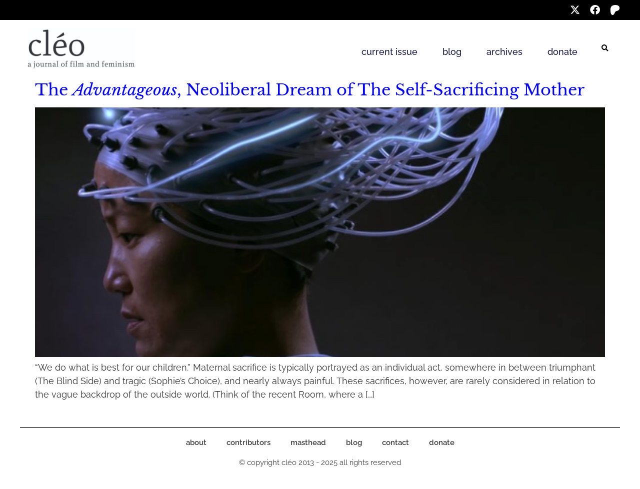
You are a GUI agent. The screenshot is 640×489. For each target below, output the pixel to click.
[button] (605, 48)
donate (563, 51)
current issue (390, 51)
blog (452, 51)
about (196, 442)
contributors (248, 442)
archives (504, 51)
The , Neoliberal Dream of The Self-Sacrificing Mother (309, 90)
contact (395, 442)
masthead (308, 442)
